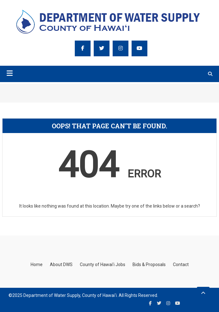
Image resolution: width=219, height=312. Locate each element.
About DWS (61, 264)
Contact (181, 264)
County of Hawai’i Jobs (102, 264)
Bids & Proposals (149, 264)
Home (37, 264)
